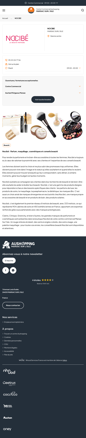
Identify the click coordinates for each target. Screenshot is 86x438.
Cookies (7, 337)
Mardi (43, 68)
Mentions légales (10, 348)
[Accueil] (5, 18)
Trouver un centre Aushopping (15, 334)
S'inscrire (9, 260)
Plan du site (8, 355)
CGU (6, 344)
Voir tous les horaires (43, 99)
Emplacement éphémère (14, 322)
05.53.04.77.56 (12, 60)
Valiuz (65, 360)
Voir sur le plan (12, 64)
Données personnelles (13, 341)
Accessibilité (9, 351)
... (11, 18)
